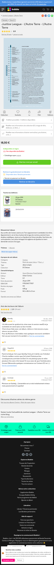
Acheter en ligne (27, 528)
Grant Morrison (28, 273)
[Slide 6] (30, 106)
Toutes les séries (27, 481)
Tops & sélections (27, 479)
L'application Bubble (27, 492)
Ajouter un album (27, 500)
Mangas (27, 471)
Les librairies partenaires (27, 512)
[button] (7, 73)
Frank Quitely (37, 273)
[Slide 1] (13, 106)
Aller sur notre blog (7, 417)
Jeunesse (27, 473)
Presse (27, 448)
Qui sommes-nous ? (27, 445)
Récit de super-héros (30, 262)
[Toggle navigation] (3, 9)
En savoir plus (41, 4)
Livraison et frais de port (27, 522)
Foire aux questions (27, 520)
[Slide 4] (23, 106)
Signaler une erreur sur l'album (11, 297)
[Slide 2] (16, 106)
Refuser (19, 560)
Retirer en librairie (27, 182)
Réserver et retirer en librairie (27, 530)
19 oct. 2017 (48, 378)
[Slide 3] (20, 106)
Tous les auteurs (27, 484)
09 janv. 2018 (48, 348)
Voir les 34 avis (6, 34)
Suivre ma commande (27, 525)
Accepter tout (8, 560)
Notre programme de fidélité (27, 497)
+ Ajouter (12, 248)
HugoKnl (11, 348)
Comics (25, 260)
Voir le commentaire (36, 336)
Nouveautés (27, 476)
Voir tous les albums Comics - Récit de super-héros (18, 402)
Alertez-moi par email (27, 162)
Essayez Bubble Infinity (27, 495)
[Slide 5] (27, 106)
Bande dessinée (27, 466)
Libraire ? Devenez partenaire (27, 509)
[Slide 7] (34, 106)
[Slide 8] (37, 106)
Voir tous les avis (6, 312)
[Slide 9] (41, 106)
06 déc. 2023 (47, 319)
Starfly (10, 318)
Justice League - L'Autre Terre (12, 15)
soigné (18, 155)
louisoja (10, 378)
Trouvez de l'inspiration (27, 463)
